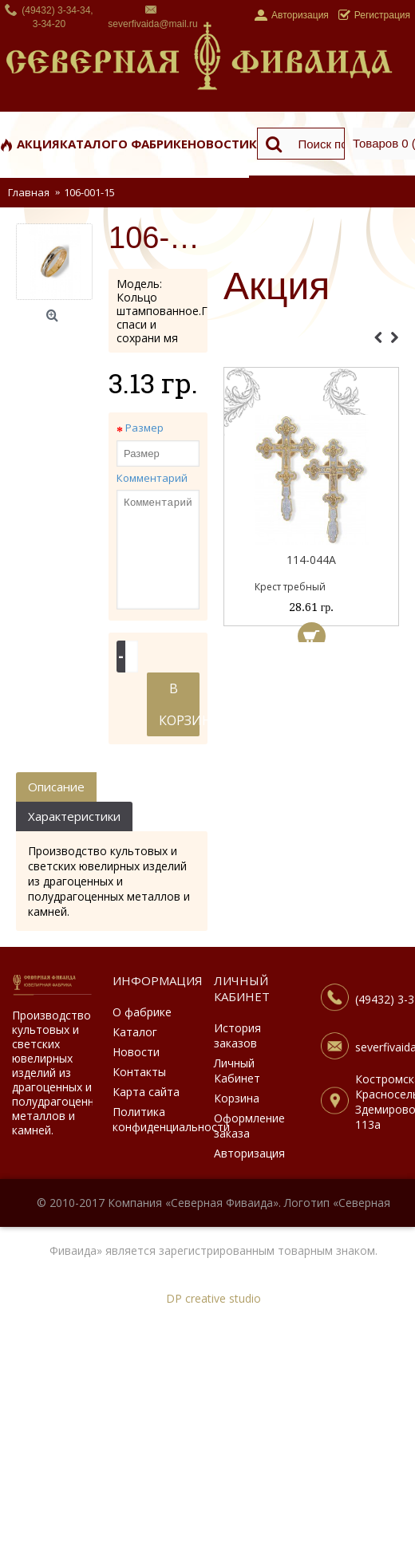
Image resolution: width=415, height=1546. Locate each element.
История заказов (237, 1035)
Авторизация (249, 1153)
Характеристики (74, 816)
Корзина (236, 1098)
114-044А (311, 559)
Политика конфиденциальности (153, 1119)
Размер (144, 427)
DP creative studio (213, 1298)
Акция (276, 287)
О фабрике (142, 1011)
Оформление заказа (249, 1125)
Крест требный (290, 587)
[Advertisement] (311, 730)
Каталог (135, 1031)
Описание (56, 787)
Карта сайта (146, 1091)
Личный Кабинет (237, 1070)
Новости (136, 1051)
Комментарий (152, 478)
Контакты (139, 1071)
